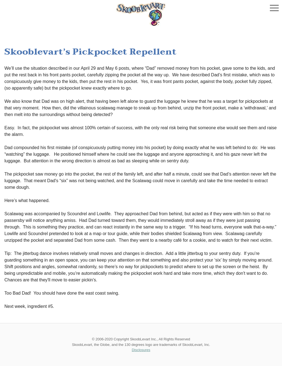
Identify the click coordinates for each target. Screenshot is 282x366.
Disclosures (141, 350)
